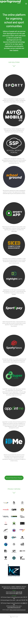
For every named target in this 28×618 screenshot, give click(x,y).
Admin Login (14, 616)
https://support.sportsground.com (18, 609)
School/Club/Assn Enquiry (14, 478)
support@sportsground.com (14, 607)
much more (14, 231)
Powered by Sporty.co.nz (14, 615)
